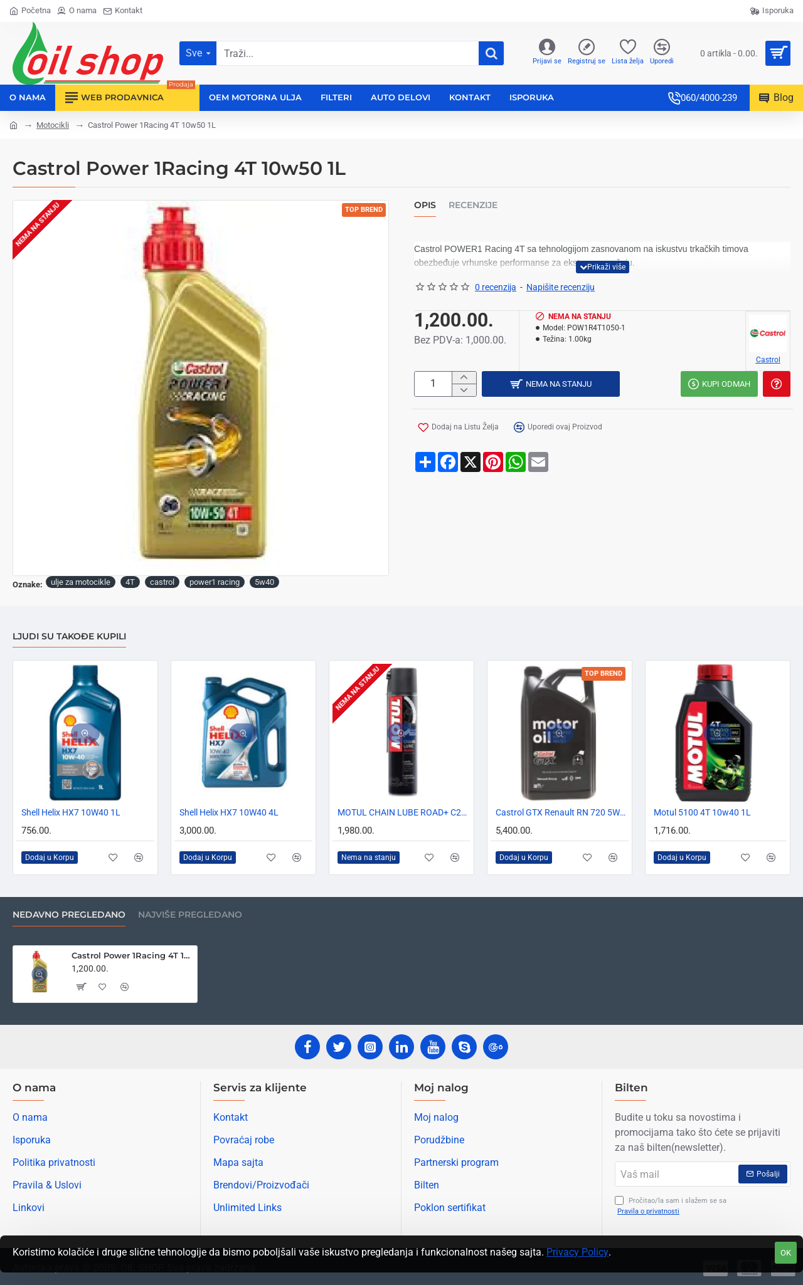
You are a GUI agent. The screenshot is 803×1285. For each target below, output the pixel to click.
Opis (425, 205)
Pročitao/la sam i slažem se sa (670, 1206)
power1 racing (214, 582)
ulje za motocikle (80, 582)
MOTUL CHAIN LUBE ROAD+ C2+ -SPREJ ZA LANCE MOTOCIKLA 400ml (404, 812)
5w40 (264, 582)
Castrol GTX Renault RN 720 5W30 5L (562, 812)
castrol (162, 582)
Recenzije (473, 205)
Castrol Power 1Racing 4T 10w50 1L (132, 955)
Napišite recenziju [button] (560, 287)
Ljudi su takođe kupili (69, 636)
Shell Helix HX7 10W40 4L (229, 812)
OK (785, 1252)
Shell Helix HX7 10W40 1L (70, 812)
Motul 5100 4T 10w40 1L (702, 812)
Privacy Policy (577, 1252)
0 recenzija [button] (495, 287)
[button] (602, 267)
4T (130, 582)
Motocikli (52, 125)
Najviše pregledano (190, 915)
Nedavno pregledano (69, 915)
